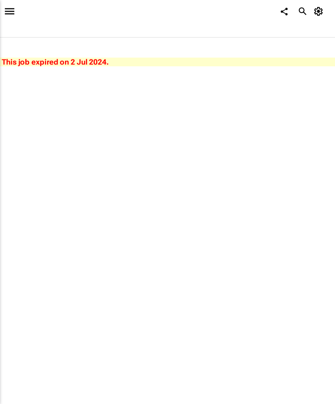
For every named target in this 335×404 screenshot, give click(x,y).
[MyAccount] (320, 11)
